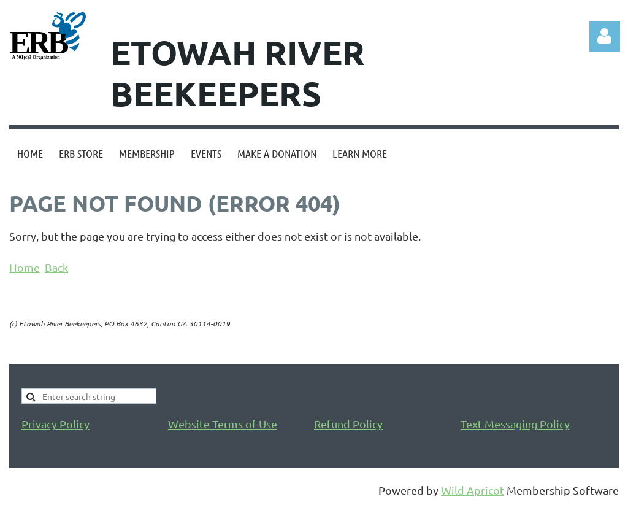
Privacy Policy (55, 423)
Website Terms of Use (222, 423)
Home (24, 267)
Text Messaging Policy (515, 423)
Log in (604, 36)
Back (56, 267)
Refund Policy (348, 423)
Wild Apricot (472, 490)
